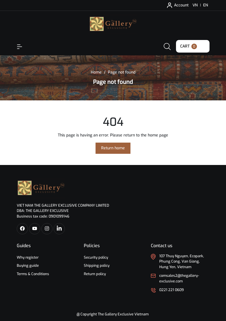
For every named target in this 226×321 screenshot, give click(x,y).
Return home (113, 148)
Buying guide (28, 265)
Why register (28, 257)
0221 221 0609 (171, 289)
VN (195, 5)
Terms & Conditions (33, 274)
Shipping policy (97, 265)
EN (205, 5)
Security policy (96, 257)
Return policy (95, 274)
